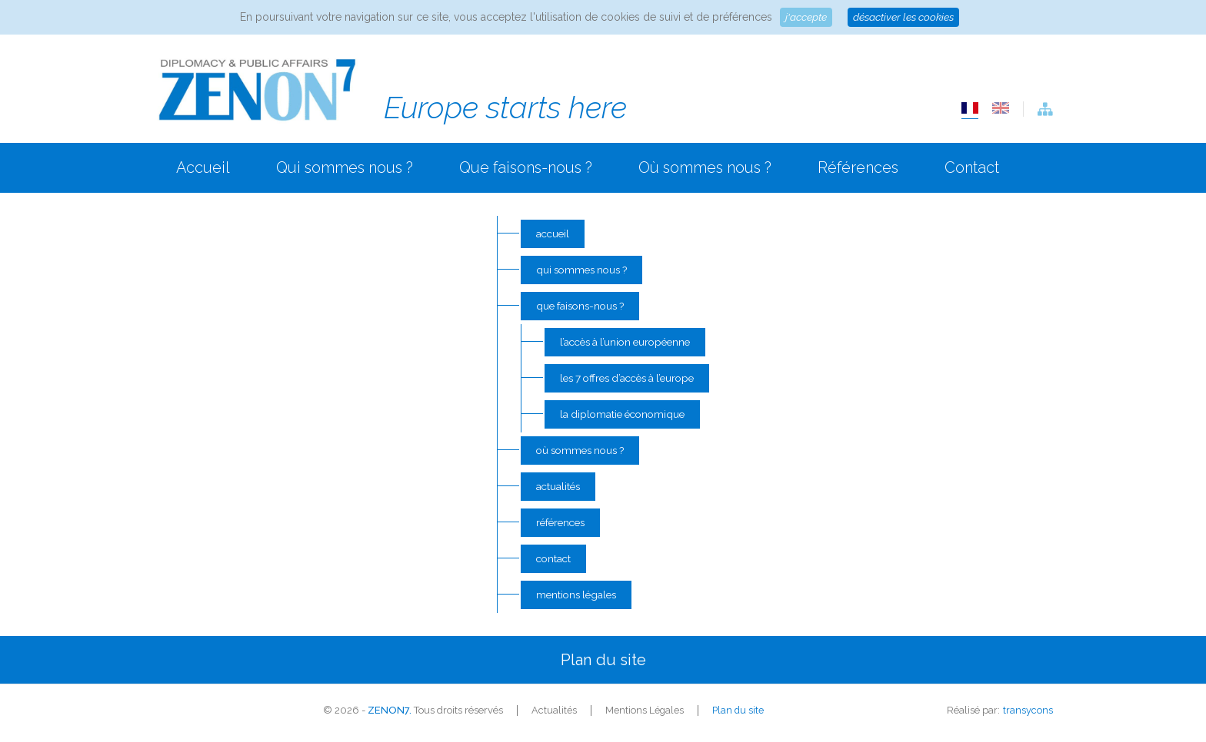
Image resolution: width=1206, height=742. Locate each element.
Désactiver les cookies (903, 17)
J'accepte (804, 17)
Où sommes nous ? (704, 167)
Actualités (553, 490)
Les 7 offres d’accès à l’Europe (627, 380)
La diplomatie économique (619, 416)
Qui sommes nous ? (344, 167)
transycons (1028, 715)
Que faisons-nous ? (525, 167)
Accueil (203, 167)
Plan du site (738, 715)
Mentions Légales (572, 599)
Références (858, 167)
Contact (971, 167)
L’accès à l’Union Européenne (624, 343)
